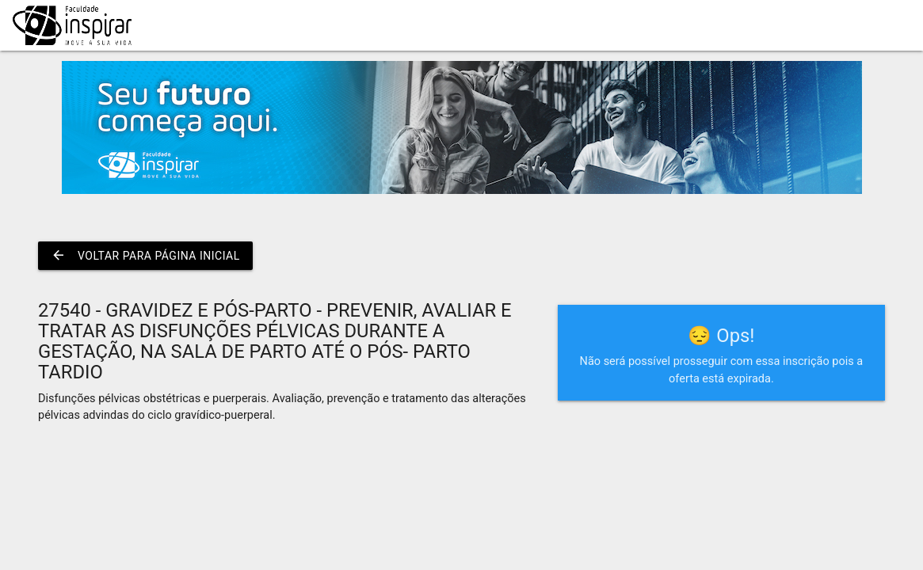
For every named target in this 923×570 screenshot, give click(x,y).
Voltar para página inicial (145, 255)
